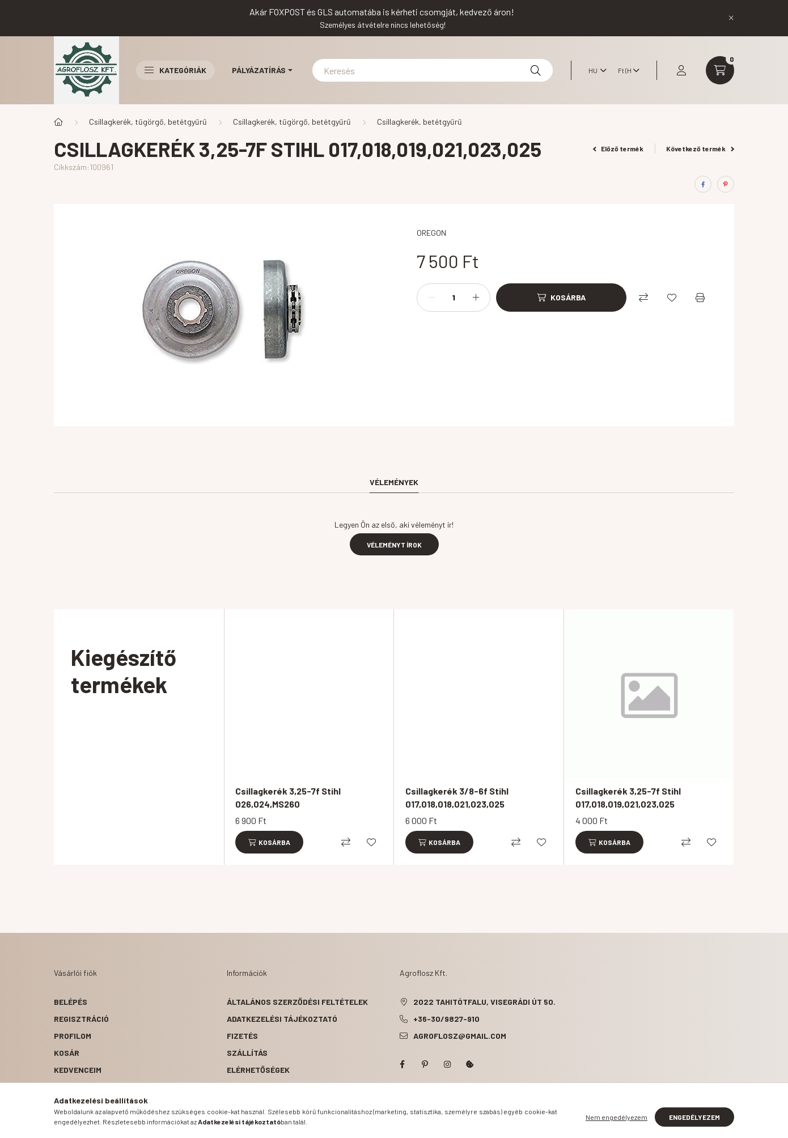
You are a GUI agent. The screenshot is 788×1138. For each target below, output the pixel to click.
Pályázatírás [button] (259, 70)
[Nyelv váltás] (595, 70)
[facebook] (702, 184)
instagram (447, 1064)
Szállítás (247, 1053)
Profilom (72, 1036)
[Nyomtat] (700, 297)
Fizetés (242, 1036)
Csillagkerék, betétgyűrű (419, 121)
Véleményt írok (394, 545)
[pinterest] (725, 184)
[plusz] (475, 297)
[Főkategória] (58, 122)
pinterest (424, 1064)
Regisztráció (81, 1019)
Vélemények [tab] (394, 482)
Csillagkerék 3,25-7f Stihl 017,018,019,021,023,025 (628, 797)
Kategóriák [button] (175, 70)
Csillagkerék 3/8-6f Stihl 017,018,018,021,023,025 (457, 797)
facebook (402, 1064)
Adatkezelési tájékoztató (282, 1019)
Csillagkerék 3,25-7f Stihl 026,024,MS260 (288, 797)
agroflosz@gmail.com (459, 1036)
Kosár (66, 1053)
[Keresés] (432, 70)
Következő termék (700, 148)
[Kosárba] (561, 297)
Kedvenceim (77, 1070)
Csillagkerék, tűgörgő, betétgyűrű (148, 121)
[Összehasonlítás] (643, 297)
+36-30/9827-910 (446, 1019)
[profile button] (681, 70)
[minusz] (431, 297)
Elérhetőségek (258, 1070)
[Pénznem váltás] (625, 70)
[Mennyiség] (453, 297)
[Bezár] (731, 18)
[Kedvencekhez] (671, 297)
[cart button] (720, 70)
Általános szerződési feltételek (297, 1002)
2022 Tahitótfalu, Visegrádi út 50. (484, 1002)
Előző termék (618, 148)
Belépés (70, 1002)
